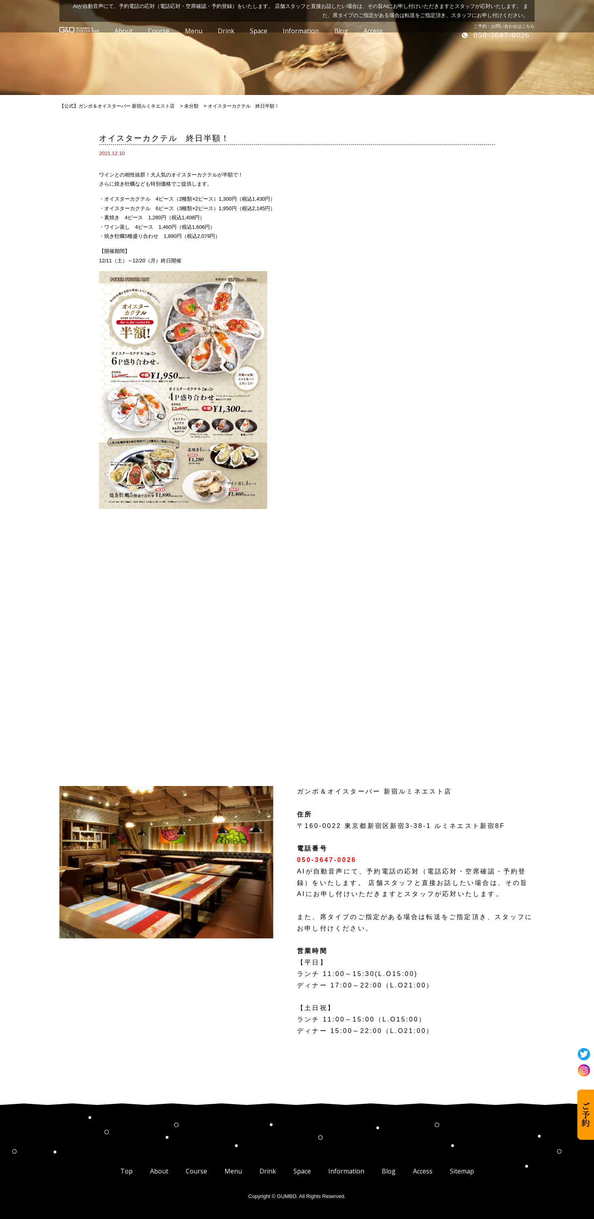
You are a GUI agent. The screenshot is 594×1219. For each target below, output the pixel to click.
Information (346, 1171)
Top (126, 1171)
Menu (233, 1171)
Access (422, 1171)
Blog (389, 1171)
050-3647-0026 (502, 35)
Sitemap (462, 1171)
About (159, 1171)
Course (196, 1171)
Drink (267, 1171)
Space (302, 1171)
